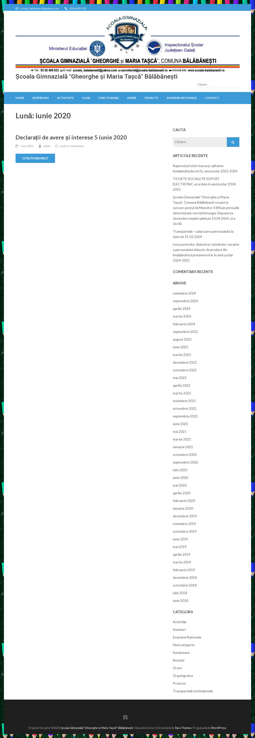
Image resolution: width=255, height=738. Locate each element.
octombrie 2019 (185, 531)
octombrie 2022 (185, 370)
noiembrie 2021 (184, 401)
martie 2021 (182, 439)
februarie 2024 (184, 324)
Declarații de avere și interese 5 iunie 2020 (71, 137)
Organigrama (183, 676)
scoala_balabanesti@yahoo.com (39, 8)
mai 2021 (180, 431)
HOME (20, 97)
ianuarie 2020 (183, 508)
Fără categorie (184, 645)
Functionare (109, 97)
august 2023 (182, 339)
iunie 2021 (180, 424)
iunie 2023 (180, 347)
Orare (131, 97)
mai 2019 (180, 547)
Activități (179, 622)
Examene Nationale (182, 97)
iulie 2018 (180, 593)
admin (46, 146)
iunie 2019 (180, 539)
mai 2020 (180, 485)
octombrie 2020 (185, 455)
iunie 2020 (180, 478)
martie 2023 (182, 355)
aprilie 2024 (181, 309)
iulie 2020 (180, 470)
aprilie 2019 (181, 554)
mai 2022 (180, 378)
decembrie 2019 (185, 516)
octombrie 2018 (185, 585)
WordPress (218, 728)
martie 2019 (182, 562)
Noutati (178, 660)
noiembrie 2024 (184, 293)
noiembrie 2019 (184, 524)
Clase (86, 97)
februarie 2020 (184, 501)
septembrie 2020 (185, 462)
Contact (212, 97)
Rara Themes (183, 728)
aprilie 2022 (181, 385)
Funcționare (181, 653)
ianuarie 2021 (183, 447)
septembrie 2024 (185, 301)
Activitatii (65, 97)
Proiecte (151, 97)
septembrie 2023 (185, 332)
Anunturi (179, 629)
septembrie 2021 (185, 416)
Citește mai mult (35, 158)
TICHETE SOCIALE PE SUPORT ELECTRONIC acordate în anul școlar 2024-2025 (205, 184)
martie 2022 (182, 393)
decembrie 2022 (185, 362)
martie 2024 (182, 316)
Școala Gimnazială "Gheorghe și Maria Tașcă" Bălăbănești (97, 76)
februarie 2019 (184, 570)
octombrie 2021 (185, 408)
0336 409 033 (77, 8)
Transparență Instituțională (193, 691)
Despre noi (40, 97)
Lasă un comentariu (72, 146)
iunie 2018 (180, 601)
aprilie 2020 (181, 493)
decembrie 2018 (185, 577)
